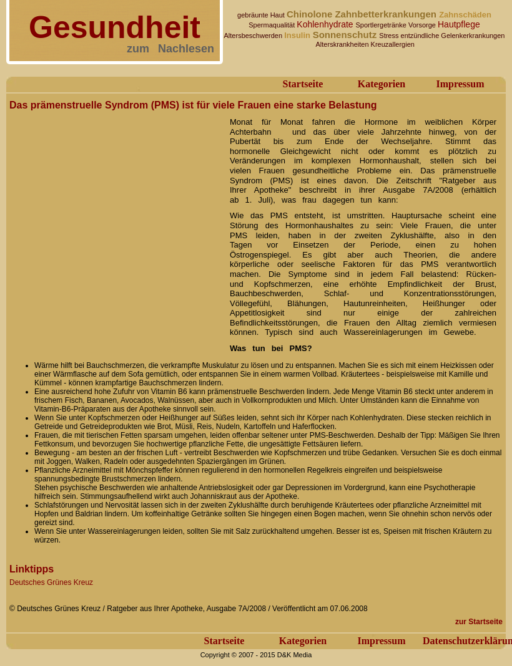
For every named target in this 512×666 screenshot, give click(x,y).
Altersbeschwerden (254, 35)
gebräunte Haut (262, 15)
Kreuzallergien (393, 44)
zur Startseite (479, 621)
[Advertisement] (123, 231)
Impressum (460, 84)
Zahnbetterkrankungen (387, 14)
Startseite (303, 84)
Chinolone (311, 14)
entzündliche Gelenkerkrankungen (453, 35)
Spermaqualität (273, 25)
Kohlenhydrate (326, 24)
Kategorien (381, 84)
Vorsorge (423, 25)
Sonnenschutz (346, 34)
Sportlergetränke (382, 25)
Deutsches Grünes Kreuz (51, 582)
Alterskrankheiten (342, 44)
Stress (389, 35)
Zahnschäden (465, 14)
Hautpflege (459, 24)
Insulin (298, 35)
